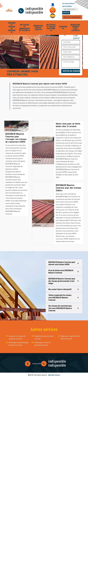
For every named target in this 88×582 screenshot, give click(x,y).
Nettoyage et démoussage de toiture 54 (24, 27)
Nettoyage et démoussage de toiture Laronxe (19, 344)
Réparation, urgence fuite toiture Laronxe (70, 337)
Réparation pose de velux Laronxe (44, 337)
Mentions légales (54, 375)
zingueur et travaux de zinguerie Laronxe (17, 337)
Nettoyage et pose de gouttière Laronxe (43, 344)
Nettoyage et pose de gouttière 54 (50, 27)
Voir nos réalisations (72, 17)
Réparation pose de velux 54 (38, 28)
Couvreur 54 (63, 28)
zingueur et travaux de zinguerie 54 (11, 27)
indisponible (34, 9)
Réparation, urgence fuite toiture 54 (75, 27)
